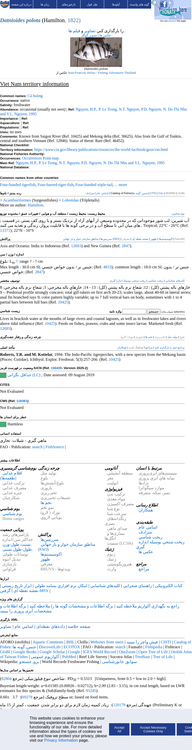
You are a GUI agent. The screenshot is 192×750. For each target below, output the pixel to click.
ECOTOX (72, 647)
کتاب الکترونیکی (168, 585)
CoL (160, 193)
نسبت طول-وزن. (17, 544)
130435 (56, 368)
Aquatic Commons (47, 642)
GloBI (5, 651)
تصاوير (90, 31)
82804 (6, 678)
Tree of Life (163, 656)
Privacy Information (61, 740)
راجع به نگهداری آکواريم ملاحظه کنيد (147, 606)
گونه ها (137, 193)
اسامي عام (102, 193)
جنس (145, 193)
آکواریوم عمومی (45, 656)
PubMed (69, 656)
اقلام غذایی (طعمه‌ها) (11, 475)
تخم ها (148, 336)
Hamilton (35, 205)
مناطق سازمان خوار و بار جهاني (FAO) (91, 238)
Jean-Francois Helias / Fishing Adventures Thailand (102, 72)
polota (33, 20)
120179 (119, 705)
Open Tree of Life (153, 651)
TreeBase (142, 656)
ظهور (154, 238)
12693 (76, 246)
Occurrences (32, 158)
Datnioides (12, 20)
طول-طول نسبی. (17, 549)
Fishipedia (153, 647)
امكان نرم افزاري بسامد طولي (61, 585)
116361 (21, 401)
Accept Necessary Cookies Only (153, 729)
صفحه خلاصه (79, 626)
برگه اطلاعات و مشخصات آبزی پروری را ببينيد (26, 608)
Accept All (119, 729)
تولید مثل (172, 336)
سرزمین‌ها (106, 238)
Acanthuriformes (17, 200)
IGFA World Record (99, 651)
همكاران (121, 347)
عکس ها (105, 35)
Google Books (25, 651)
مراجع (148, 347)
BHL (70, 642)
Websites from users (107, 642)
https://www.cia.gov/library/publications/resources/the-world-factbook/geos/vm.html (101, 149)
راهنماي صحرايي (137, 585)
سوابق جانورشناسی (119, 661)
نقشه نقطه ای (140, 238)
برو (36, 661)
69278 (27, 697)
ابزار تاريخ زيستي (17, 585)
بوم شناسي (178, 213)
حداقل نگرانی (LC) (23, 375)
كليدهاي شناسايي (175, 280)
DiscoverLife (50, 647)
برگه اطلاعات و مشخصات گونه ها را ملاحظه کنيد (71, 606)
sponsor (172, 21)
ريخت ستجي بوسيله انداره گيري (128, 280)
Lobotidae (70, 200)
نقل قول (92, 4)
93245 (91, 690)
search (37, 447)
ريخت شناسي (155, 280)
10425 (63, 302)
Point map (51, 158)
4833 (107, 267)
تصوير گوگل (89, 35)
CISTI (166, 642)
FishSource (55, 447)
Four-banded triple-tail (94, 184)
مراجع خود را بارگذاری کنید (170, 347)
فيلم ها (74, 31)
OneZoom (127, 651)
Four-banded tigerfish (17, 184)
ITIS (153, 193)
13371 (5, 230)
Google (74, 651)
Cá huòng (35, 96)
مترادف (90, 193)
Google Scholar (52, 651)
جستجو (25, 661)
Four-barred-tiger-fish (55, 184)
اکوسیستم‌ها (166, 238)
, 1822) (72, 20)
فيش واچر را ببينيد (142, 642)
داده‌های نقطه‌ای (50, 626)
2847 (126, 246)
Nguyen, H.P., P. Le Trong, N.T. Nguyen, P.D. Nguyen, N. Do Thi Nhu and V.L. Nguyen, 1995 (90, 163)
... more (121, 184)
